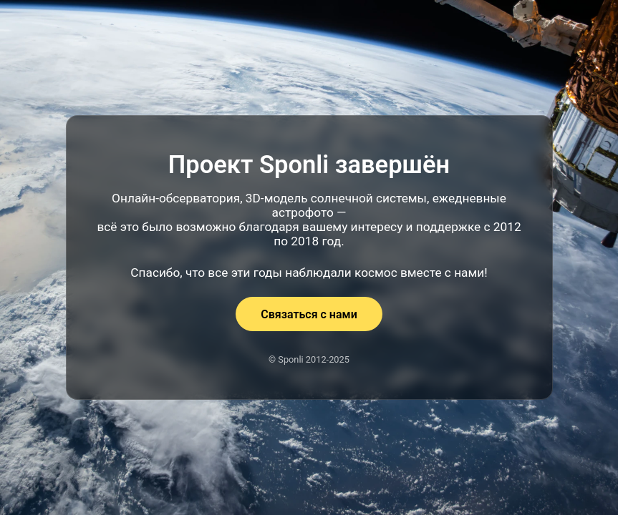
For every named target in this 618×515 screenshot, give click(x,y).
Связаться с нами (309, 314)
